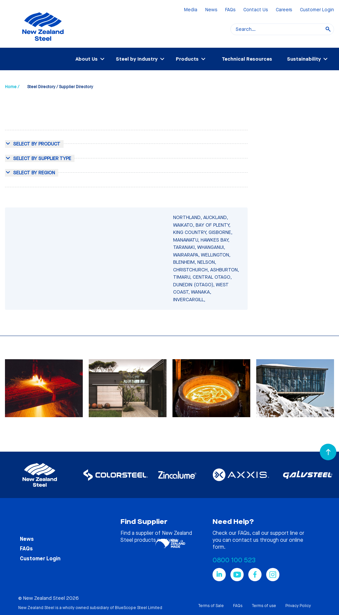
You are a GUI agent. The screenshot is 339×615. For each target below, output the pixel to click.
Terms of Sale (211, 605)
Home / (12, 86)
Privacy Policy (298, 605)
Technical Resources (247, 59)
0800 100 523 (234, 560)
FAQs (230, 10)
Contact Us (255, 10)
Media (190, 10)
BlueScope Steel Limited (138, 607)
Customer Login (317, 10)
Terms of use (264, 605)
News (211, 10)
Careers (284, 10)
